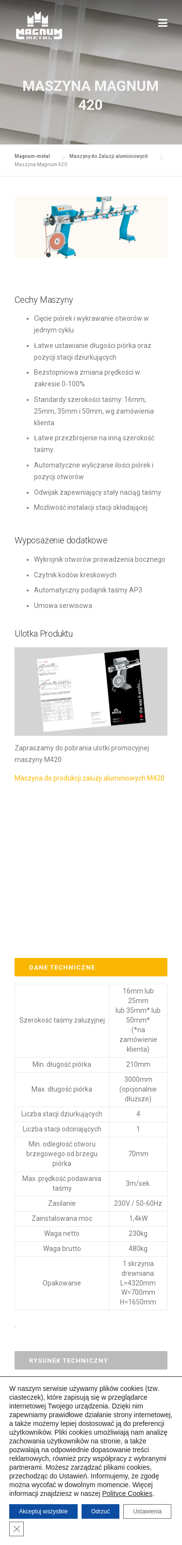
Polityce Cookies (127, 1493)
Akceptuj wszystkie (43, 1511)
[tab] (91, 967)
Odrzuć (100, 1511)
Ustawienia (147, 1511)
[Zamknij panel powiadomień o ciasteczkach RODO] (16, 1529)
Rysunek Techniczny (68, 1360)
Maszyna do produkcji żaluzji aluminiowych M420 (90, 778)
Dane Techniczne (62, 967)
